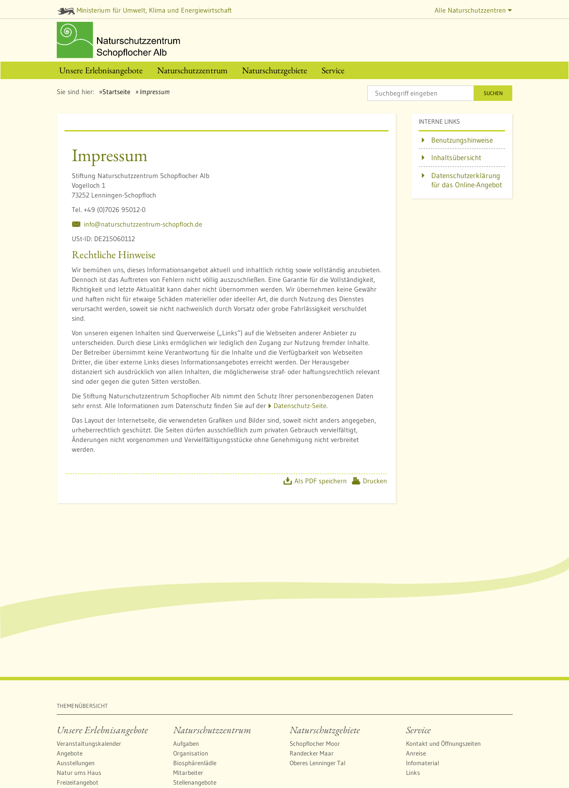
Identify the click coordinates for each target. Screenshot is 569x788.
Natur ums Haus (79, 772)
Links (413, 772)
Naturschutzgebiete (325, 729)
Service (418, 729)
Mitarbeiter (188, 772)
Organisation (190, 753)
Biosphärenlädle (194, 763)
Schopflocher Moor (315, 743)
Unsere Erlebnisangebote (102, 729)
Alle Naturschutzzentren (473, 10)
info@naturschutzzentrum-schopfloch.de (143, 224)
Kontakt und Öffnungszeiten (443, 743)
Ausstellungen (76, 763)
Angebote (69, 753)
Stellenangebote (194, 782)
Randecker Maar (312, 753)
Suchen (493, 93)
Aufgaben (186, 743)
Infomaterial (422, 763)
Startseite (116, 91)
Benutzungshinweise (462, 140)
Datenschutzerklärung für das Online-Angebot (466, 180)
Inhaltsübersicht (456, 157)
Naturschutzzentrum (212, 729)
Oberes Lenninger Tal (317, 763)
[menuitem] (101, 70)
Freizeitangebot (77, 782)
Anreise (416, 753)
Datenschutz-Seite (300, 405)
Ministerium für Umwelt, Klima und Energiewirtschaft (145, 10)
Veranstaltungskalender (89, 743)
